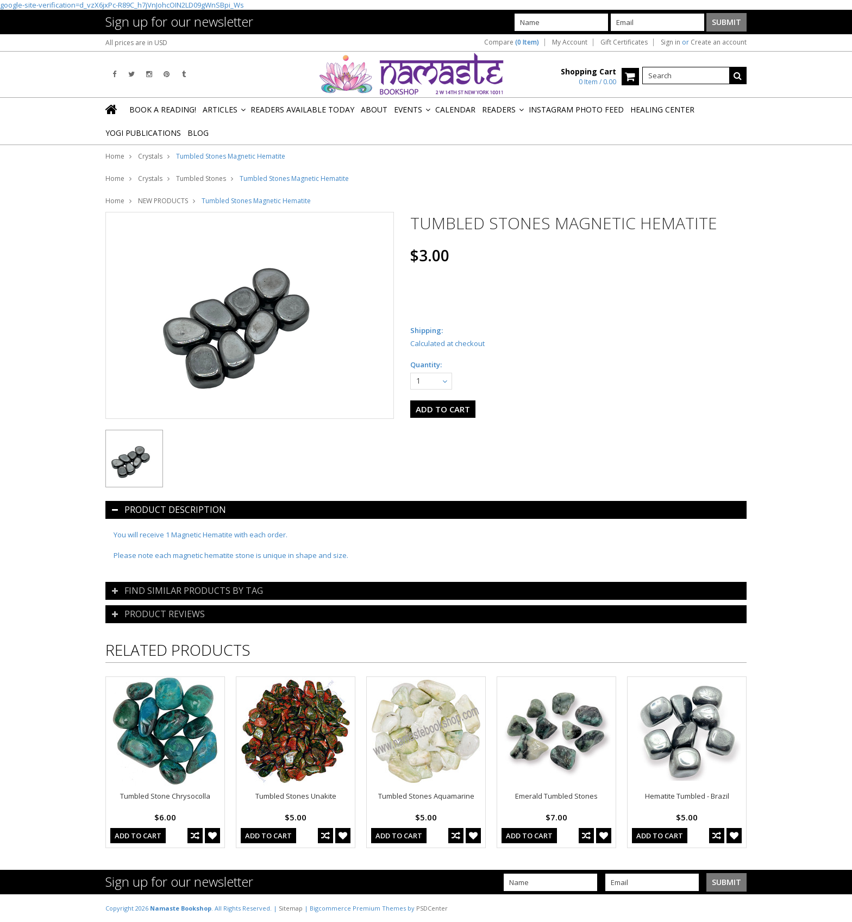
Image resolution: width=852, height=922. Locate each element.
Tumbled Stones (201, 178)
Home (114, 156)
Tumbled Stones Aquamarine (426, 796)
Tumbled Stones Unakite (295, 796)
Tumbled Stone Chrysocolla (165, 796)
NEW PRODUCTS (163, 200)
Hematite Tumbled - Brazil (687, 796)
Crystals (150, 156)
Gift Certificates (624, 42)
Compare (511, 42)
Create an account (719, 42)
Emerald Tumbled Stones (556, 796)
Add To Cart (138, 836)
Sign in (670, 42)
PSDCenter (432, 908)
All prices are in (136, 42)
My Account (569, 42)
